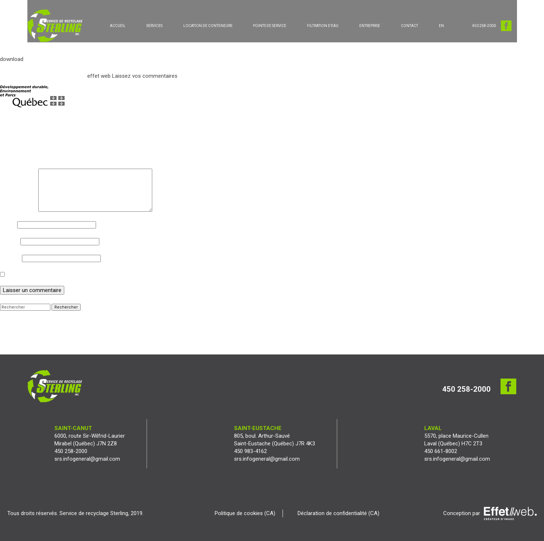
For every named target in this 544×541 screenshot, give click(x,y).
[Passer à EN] (441, 26)
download (11, 59)
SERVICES (154, 26)
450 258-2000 (484, 26)
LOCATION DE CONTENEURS (207, 26)
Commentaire (18, 172)
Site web (10, 258)
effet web (99, 76)
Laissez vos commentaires (144, 76)
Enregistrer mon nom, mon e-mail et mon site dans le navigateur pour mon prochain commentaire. (124, 275)
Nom (8, 224)
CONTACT (409, 26)
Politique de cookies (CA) (245, 513)
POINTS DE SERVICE (269, 26)
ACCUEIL (118, 26)
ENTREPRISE (369, 26)
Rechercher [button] (66, 307)
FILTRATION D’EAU (322, 26)
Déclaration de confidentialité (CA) (338, 513)
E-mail (9, 241)
